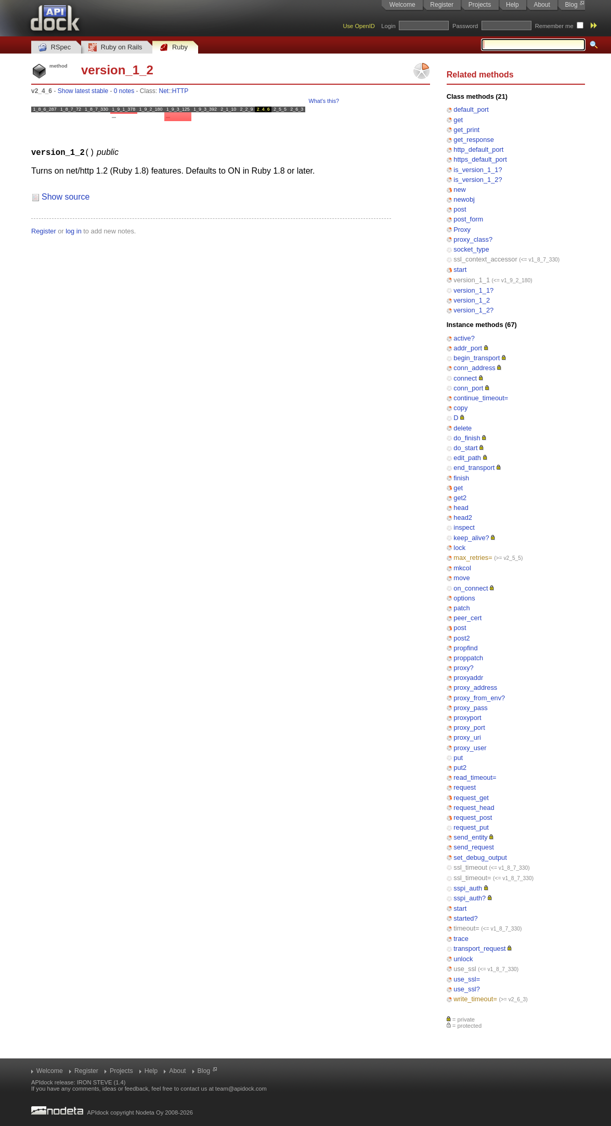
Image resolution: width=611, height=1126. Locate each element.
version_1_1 (471, 280)
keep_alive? (471, 538)
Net (164, 91)
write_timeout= (475, 999)
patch (461, 608)
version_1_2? (473, 310)
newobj (464, 199)
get (458, 120)
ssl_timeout (470, 867)
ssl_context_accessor (485, 259)
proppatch (468, 658)
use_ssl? (466, 989)
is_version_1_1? (477, 170)
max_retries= (472, 557)
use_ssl (464, 969)
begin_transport (476, 358)
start (459, 269)
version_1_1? (473, 290)
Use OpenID (359, 26)
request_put (471, 827)
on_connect (470, 588)
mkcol (462, 568)
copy (460, 408)
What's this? (324, 101)
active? (464, 338)
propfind (465, 648)
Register (441, 4)
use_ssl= (466, 979)
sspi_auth (467, 888)
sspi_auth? (469, 898)
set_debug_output (479, 857)
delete (462, 428)
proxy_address (475, 687)
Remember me (554, 26)
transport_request (479, 948)
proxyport (467, 718)
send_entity (470, 837)
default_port (471, 109)
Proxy (462, 229)
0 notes (124, 91)
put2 (459, 767)
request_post (472, 817)
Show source (66, 196)
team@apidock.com (241, 1088)
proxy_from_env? (479, 698)
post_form (468, 219)
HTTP (180, 91)
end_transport (474, 468)
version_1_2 (471, 300)
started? (465, 918)
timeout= (466, 928)
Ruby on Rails (115, 47)
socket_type (471, 249)
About (542, 4)
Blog (571, 4)
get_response (473, 139)
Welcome (402, 4)
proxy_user (469, 748)
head (460, 508)
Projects (480, 4)
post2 (461, 638)
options (464, 598)
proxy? (463, 668)
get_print (466, 130)
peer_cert (467, 618)
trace (460, 938)
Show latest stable (83, 91)
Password (465, 26)
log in (74, 230)
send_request (473, 847)
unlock (463, 959)
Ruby (174, 47)
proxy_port (469, 727)
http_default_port (478, 149)
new (459, 189)
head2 (462, 517)
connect (465, 378)
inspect (464, 527)
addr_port (467, 348)
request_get (471, 798)
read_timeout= (474, 777)
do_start (465, 448)
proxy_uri (467, 737)
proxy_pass (470, 708)
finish (461, 478)
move (461, 578)
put (458, 758)
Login (388, 26)
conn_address (474, 368)
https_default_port (479, 159)
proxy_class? (472, 239)
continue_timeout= (480, 398)
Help (512, 4)
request (464, 787)
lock (459, 548)
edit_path (467, 458)
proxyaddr (468, 678)
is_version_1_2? (477, 180)
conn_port (468, 388)
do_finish (466, 438)
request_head (473, 807)
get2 (459, 498)
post (459, 209)
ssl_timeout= (472, 878)
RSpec (54, 47)
